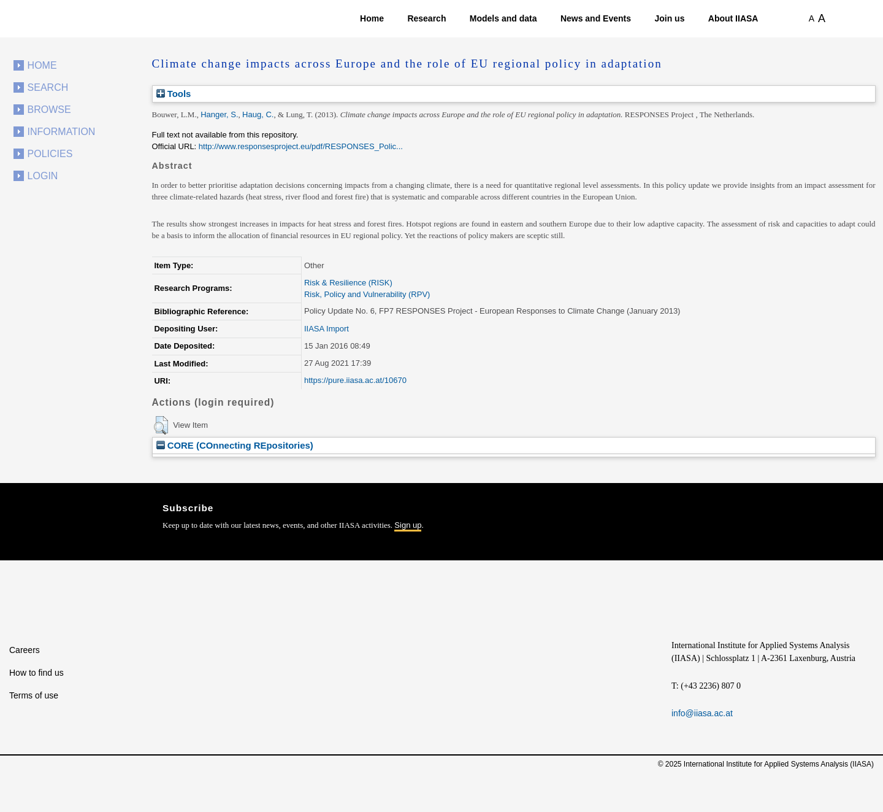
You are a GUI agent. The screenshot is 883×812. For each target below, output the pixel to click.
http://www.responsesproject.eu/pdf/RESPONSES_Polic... (301, 146)
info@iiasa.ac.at (702, 713)
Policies (50, 154)
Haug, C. (257, 114)
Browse (49, 109)
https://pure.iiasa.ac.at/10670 (355, 380)
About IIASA (733, 18)
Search (48, 87)
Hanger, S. (219, 114)
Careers (24, 650)
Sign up (407, 525)
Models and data (503, 18)
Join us (669, 18)
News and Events (595, 18)
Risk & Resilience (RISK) (348, 282)
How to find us (36, 673)
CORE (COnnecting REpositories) (234, 445)
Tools (173, 93)
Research (426, 18)
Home (372, 18)
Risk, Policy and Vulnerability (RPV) (367, 294)
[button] (161, 425)
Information (62, 131)
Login (43, 176)
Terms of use (33, 695)
